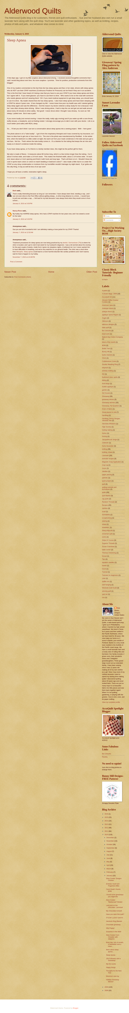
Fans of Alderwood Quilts (109, 149)
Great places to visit (109, 412)
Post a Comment (16, 262)
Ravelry (105, 757)
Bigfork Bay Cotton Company (112, 337)
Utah (103, 578)
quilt (103, 484)
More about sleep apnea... (112, 950)
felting (104, 380)
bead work (105, 334)
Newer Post (10, 272)
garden (104, 390)
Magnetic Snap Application (111, 462)
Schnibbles (106, 515)
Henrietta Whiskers (109, 424)
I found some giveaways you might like (114, 895)
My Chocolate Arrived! (114, 911)
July (108, 855)
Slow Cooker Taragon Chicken (113, 879)
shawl (104, 524)
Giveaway (105, 396)
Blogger (75, 1008)
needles (105, 471)
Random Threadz (108, 502)
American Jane (107, 305)
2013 (107, 824)
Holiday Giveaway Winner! (112, 980)
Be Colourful (106, 331)
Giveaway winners (108, 402)
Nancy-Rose (17, 211)
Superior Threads (108, 543)
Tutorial (104, 572)
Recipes (105, 505)
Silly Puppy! (110, 928)
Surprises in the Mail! (113, 932)
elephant (105, 368)
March (108, 869)
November (110, 841)
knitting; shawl (107, 452)
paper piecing (107, 475)
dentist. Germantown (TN (72, 243)
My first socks (111, 964)
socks (104, 537)
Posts (106, 216)
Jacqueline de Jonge (109, 440)
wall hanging (106, 585)
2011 (107, 831)
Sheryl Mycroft (107, 530)
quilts (104, 492)
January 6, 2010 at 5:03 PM (22, 219)
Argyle (104, 318)
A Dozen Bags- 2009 (109, 294)
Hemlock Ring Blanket (114, 921)
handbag (105, 415)
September (110, 848)
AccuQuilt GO (107, 297)
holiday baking (107, 430)
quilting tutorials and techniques (109, 488)
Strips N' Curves (108, 540)
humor (104, 433)
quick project (106, 481)
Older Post (91, 272)
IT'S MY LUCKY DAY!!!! (114, 918)
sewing (104, 521)
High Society (106, 427)
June (108, 858)
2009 (107, 987)
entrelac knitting (107, 371)
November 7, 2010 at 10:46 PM (24, 257)
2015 (107, 817)
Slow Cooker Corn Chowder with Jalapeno (112, 937)
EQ (103, 374)
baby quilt (105, 327)
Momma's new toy (112, 976)
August (109, 851)
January (109, 876)
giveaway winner (108, 399)
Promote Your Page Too (109, 178)
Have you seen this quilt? (115, 914)
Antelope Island (107, 308)
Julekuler (105, 443)
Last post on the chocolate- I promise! (114, 906)
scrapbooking (107, 518)
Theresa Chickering (109, 553)
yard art (105, 594)
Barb (14, 191)
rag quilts (105, 499)
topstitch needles (108, 562)
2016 (107, 814)
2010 (107, 834)
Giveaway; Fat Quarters (110, 406)
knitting (104, 449)
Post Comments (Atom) (22, 277)
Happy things (110, 967)
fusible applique (107, 387)
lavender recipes (108, 459)
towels (104, 565)
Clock (104, 358)
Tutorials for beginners (110, 575)
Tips (103, 559)
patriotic (105, 478)
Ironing (104, 436)
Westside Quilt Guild (109, 588)
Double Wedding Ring (110, 364)
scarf (104, 511)
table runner (106, 550)
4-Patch (105, 279)
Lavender (105, 455)
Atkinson (105, 321)
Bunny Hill (105, 352)
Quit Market (106, 496)
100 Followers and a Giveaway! (113, 959)
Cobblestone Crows (109, 361)
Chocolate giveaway (113, 925)
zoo (103, 597)
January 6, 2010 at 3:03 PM (22, 203)
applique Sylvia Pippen (110, 315)
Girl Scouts (106, 393)
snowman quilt (107, 534)
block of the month (108, 342)
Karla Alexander (107, 446)
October (109, 844)
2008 (107, 990)
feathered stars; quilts (109, 377)
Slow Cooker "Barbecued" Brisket (114, 901)
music (104, 468)
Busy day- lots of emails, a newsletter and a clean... (115, 944)
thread (104, 556)
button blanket (107, 355)
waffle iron (105, 581)
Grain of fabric (107, 409)
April (108, 865)
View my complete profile (111, 702)
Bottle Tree (106, 348)
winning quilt (106, 591)
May (108, 862)
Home (51, 272)
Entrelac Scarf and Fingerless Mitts (112, 885)
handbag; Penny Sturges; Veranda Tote (111, 419)
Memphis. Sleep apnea (24, 252)
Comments (108, 220)
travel (104, 569)
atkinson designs (108, 324)
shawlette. (105, 527)
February (109, 872)
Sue (118, 608)
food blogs (105, 383)
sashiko (105, 508)
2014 (107, 821)
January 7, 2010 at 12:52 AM (23, 232)
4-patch (104, 291)
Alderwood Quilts (32, 11)
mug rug (105, 465)
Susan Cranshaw (108, 546)
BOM (104, 345)
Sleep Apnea (16, 40)
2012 (107, 828)
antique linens (107, 312)
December (110, 837)
